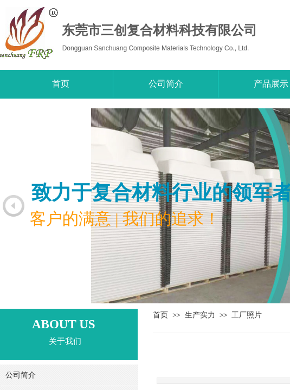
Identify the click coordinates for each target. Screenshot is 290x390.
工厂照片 (246, 314)
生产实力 (200, 314)
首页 (160, 314)
